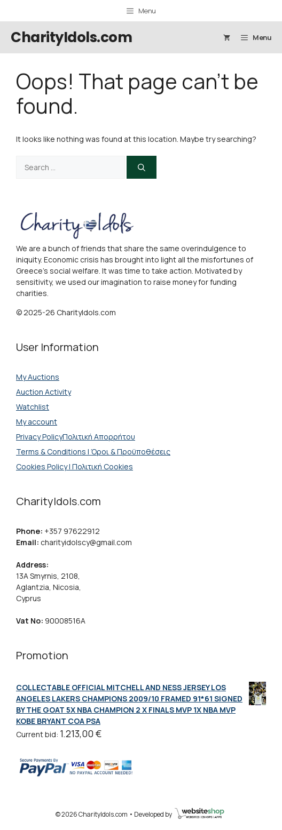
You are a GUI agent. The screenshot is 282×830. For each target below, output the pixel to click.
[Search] (141, 167)
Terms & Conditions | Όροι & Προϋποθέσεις (93, 451)
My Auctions (37, 377)
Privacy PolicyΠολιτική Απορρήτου (75, 437)
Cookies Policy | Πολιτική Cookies (74, 466)
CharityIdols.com (71, 37)
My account (36, 422)
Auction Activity (43, 392)
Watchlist (32, 407)
